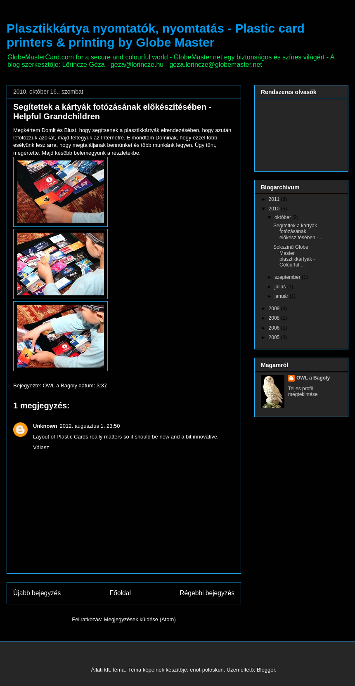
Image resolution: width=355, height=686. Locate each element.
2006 (275, 328)
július (281, 287)
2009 (275, 308)
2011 (275, 199)
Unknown (45, 426)
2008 (275, 318)
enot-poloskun (207, 670)
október (283, 217)
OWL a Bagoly (313, 378)
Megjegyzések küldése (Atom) (140, 619)
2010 (275, 209)
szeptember (288, 277)
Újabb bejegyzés (37, 592)
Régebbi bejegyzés (207, 592)
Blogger (266, 670)
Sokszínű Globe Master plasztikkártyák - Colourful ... (294, 256)
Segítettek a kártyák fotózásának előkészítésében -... (297, 231)
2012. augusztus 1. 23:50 (90, 426)
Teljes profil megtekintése (302, 391)
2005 (275, 337)
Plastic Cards (72, 437)
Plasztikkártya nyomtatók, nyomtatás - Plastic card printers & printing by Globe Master (156, 35)
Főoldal (120, 592)
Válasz (41, 447)
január (282, 296)
